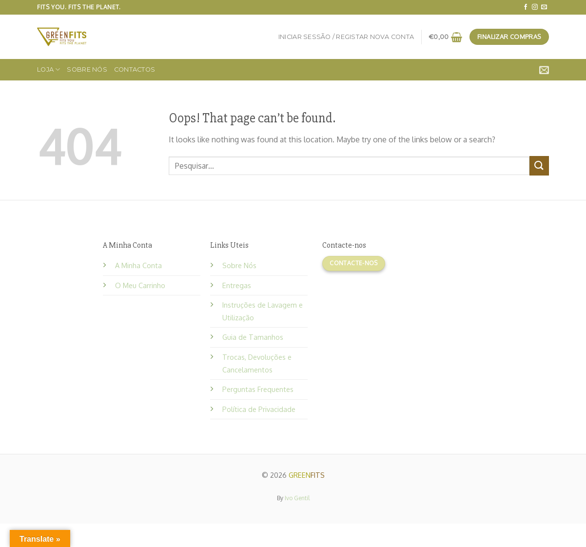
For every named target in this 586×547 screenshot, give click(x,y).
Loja (48, 69)
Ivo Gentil (297, 498)
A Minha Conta (138, 265)
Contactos (134, 69)
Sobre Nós (87, 69)
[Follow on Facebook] (525, 7)
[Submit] (539, 165)
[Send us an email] (544, 7)
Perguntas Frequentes (257, 389)
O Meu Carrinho (140, 285)
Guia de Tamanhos (252, 336)
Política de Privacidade (258, 409)
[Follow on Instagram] (535, 7)
